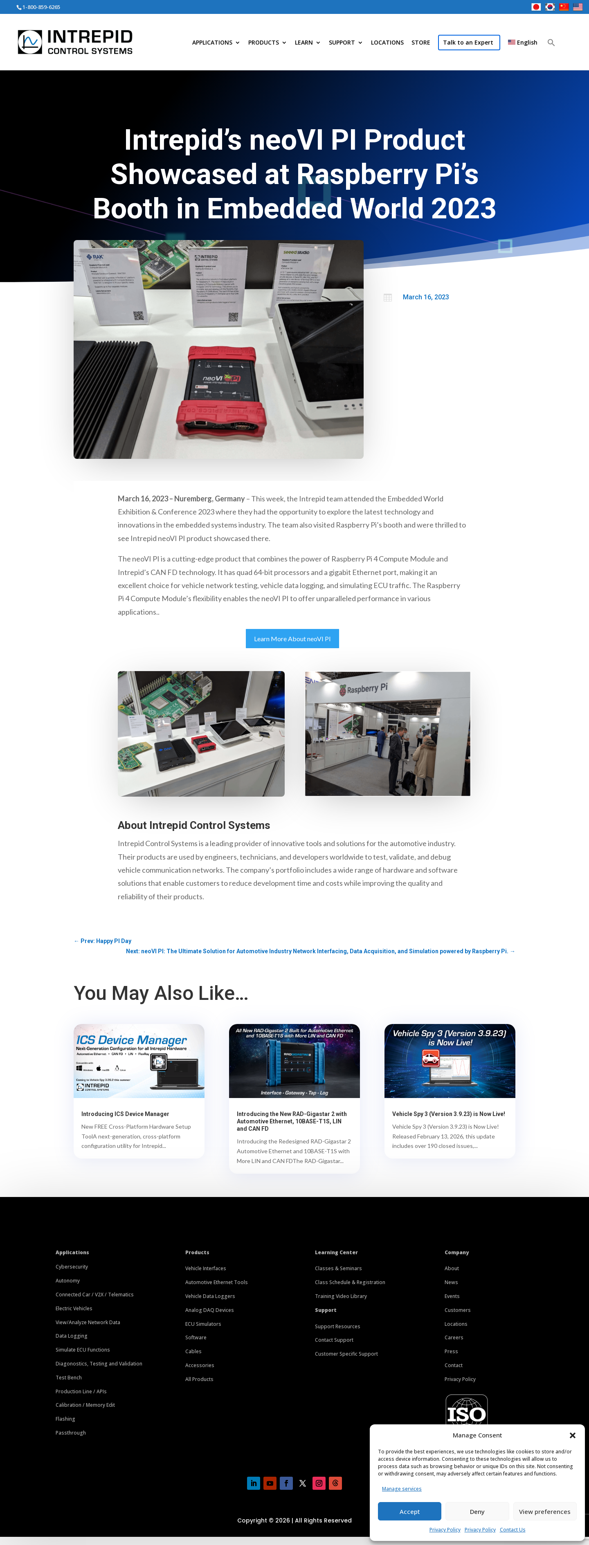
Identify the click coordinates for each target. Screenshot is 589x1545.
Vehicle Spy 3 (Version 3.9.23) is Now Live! (448, 1114)
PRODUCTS (263, 43)
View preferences (545, 1511)
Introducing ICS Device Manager (125, 1114)
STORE (420, 43)
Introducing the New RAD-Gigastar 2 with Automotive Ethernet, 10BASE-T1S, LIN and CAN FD (292, 1121)
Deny (477, 1511)
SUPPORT (342, 43)
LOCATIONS (387, 43)
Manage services (402, 1488)
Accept (410, 1511)
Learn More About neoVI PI (292, 638)
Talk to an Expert (468, 42)
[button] (573, 1435)
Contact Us (513, 1529)
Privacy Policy (445, 1529)
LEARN (304, 43)
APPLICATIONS (212, 43)
